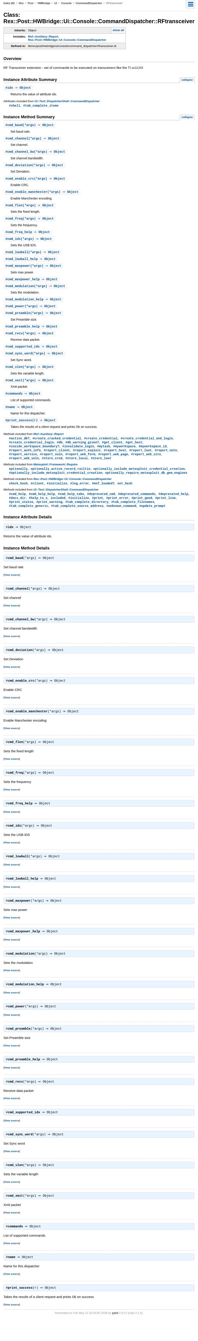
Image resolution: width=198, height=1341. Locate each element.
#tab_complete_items (41, 106)
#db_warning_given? (82, 449)
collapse (187, 79)
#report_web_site (146, 461)
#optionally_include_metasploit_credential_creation (55, 481)
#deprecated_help (173, 502)
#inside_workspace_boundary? (34, 453)
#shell (14, 106)
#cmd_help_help (42, 502)
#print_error (117, 506)
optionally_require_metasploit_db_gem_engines (146, 481)
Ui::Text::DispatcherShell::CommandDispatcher (67, 101)
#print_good (142, 506)
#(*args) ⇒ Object (30, 126)
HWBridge (44, 3)
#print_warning (49, 511)
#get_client (112, 449)
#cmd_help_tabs (71, 502)
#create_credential (101, 445)
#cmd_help (17, 502)
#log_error (79, 491)
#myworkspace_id (153, 453)
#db (59, 449)
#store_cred (52, 466)
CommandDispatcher (89, 3)
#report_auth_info (25, 457)
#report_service (23, 461)
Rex (21, 3)
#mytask (103, 453)
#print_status (21, 511)
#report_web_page (113, 461)
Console (66, 3)
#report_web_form (80, 461)
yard (115, 1334)
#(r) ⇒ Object (31, 427)
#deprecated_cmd (101, 502)
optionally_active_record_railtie (60, 476)
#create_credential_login (31, 449)
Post (30, 3)
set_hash (124, 491)
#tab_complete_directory (86, 511)
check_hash (18, 491)
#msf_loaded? (103, 491)
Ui (55, 3)
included (57, 506)
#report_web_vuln (24, 466)
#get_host (134, 449)
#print (97, 506)
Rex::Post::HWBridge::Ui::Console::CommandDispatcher (67, 39)
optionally (18, 476)
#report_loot (140, 457)
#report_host (115, 457)
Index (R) (9, 3)
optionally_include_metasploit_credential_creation (139, 476)
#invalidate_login (78, 453)
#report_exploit (87, 457)
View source (11, 584)
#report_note (166, 457)
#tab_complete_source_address (77, 515)
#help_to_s (38, 506)
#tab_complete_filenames (132, 511)
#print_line (165, 506)
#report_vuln (51, 461)
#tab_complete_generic (28, 515)
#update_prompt (152, 515)
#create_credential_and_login (147, 445)
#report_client (57, 457)
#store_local (76, 466)
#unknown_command (121, 515)
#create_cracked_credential (57, 445)
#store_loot (101, 466)
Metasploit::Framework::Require (55, 472)
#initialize (57, 491)
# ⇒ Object (19, 88)
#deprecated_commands (136, 502)
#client (37, 491)
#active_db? (19, 445)
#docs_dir (17, 506)
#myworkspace (124, 453)
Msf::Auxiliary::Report (43, 36)
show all (118, 30)
